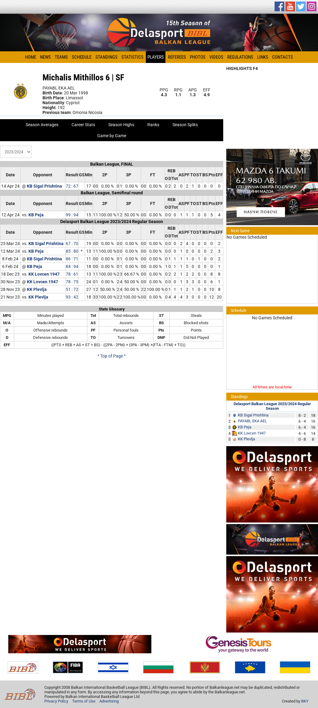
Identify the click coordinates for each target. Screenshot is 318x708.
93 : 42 (72, 297)
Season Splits (185, 124)
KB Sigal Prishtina (44, 186)
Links (262, 57)
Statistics (132, 57)
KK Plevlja (37, 289)
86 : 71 (72, 258)
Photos (197, 57)
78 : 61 (72, 274)
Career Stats (83, 124)
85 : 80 (72, 251)
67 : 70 (72, 243)
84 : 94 (72, 266)
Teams (61, 57)
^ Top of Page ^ (112, 356)
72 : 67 (72, 186)
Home (30, 57)
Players (155, 57)
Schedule (81, 57)
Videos (216, 57)
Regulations (240, 57)
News (45, 57)
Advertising (109, 701)
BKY (305, 701)
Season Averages (42, 124)
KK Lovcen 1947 (44, 274)
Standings (106, 57)
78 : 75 (72, 281)
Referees (177, 57)
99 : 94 (72, 214)
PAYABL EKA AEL (252, 421)
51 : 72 (72, 289)
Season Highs (121, 124)
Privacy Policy (56, 701)
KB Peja (36, 214)
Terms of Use (83, 701)
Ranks (153, 124)
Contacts (282, 57)
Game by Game (111, 135)
